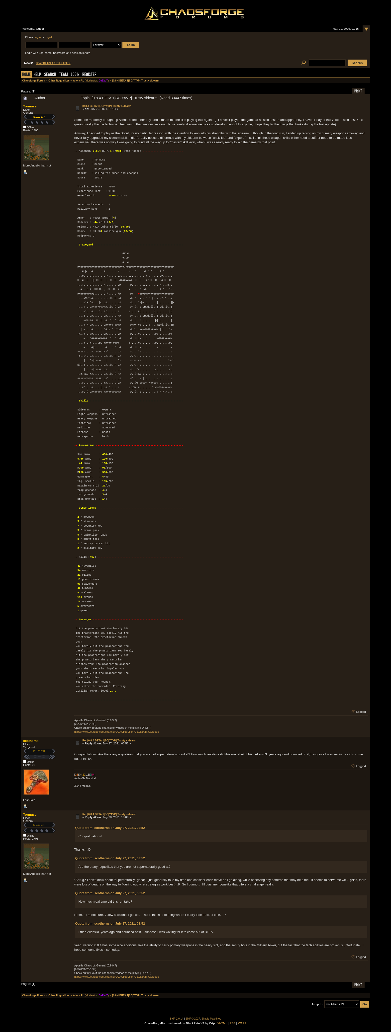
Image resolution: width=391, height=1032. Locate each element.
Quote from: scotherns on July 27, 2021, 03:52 (110, 828)
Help (37, 75)
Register (89, 75)
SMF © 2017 (193, 1018)
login (38, 37)
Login (75, 75)
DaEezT (103, 80)
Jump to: (317, 1004)
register (49, 37)
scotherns (30, 741)
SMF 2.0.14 (177, 1018)
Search (50, 75)
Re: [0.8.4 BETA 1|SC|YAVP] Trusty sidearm (109, 740)
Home (26, 75)
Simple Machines (211, 1018)
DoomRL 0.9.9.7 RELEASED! (53, 63)
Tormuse (29, 106)
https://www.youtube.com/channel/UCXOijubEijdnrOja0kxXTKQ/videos (116, 731)
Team (63, 75)
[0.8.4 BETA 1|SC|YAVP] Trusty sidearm (106, 105)
